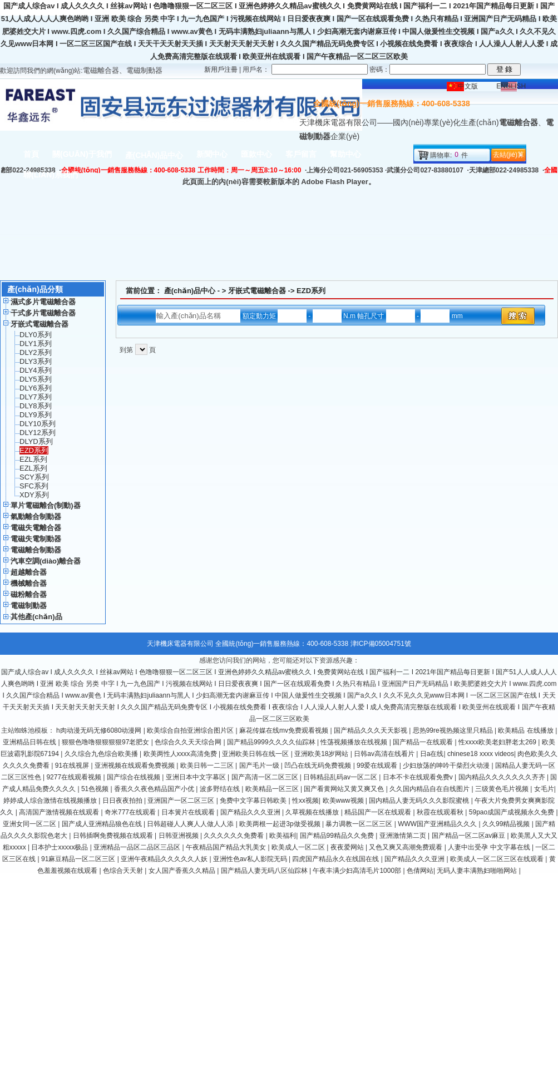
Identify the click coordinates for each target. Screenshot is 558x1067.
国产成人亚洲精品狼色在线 (103, 824)
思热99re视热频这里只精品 (454, 730)
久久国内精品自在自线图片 (430, 789)
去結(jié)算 (508, 155)
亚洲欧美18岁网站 (322, 754)
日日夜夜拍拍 (123, 800)
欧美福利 (282, 835)
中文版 (468, 86)
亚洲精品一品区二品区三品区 (137, 847)
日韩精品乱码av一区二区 (341, 777)
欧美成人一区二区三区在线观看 (497, 859)
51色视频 (96, 789)
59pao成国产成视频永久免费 (512, 812)
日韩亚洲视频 (179, 835)
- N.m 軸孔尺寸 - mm (370, 316)
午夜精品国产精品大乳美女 (227, 847)
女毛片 (544, 789)
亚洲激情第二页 (403, 835)
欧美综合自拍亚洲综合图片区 (191, 730)
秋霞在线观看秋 (441, 812)
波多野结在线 (220, 789)
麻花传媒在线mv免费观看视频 (284, 730)
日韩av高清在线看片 (385, 754)
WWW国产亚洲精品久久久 (438, 824)
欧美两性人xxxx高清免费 (181, 754)
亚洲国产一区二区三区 (181, 800)
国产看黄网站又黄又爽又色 (345, 789)
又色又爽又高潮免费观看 (406, 847)
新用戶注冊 (221, 69)
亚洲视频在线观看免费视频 (135, 765)
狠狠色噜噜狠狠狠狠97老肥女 (106, 742)
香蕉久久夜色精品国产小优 (155, 789)
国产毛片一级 (260, 765)
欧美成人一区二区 (299, 847)
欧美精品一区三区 (272, 789)
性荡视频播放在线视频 (354, 742)
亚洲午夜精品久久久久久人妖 (165, 859)
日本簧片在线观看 (188, 812)
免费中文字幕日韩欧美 (254, 800)
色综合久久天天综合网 (189, 742)
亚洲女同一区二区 (30, 824)
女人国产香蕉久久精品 (183, 871)
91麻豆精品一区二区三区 (79, 859)
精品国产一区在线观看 (378, 812)
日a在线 (432, 754)
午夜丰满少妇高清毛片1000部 (358, 871)
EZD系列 (311, 290)
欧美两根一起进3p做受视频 (280, 824)
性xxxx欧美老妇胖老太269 (498, 742)
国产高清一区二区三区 (265, 777)
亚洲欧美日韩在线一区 (256, 754)
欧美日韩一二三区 (207, 765)
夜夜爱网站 (348, 847)
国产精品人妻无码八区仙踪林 (265, 871)
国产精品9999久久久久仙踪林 (272, 742)
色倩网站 (420, 871)
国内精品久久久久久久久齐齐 (502, 777)
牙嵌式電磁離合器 (257, 290)
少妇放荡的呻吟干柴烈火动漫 (447, 765)
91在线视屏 (73, 765)
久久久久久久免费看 (234, 835)
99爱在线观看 (378, 765)
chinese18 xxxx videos (480, 754)
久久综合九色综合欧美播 (102, 754)
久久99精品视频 (507, 824)
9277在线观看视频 (74, 777)
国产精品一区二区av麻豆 (469, 835)
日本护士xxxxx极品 (60, 847)
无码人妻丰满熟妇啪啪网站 (478, 871)
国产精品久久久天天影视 (371, 730)
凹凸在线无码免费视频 (318, 765)
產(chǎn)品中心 (190, 290)
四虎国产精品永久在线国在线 (336, 859)
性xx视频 (305, 800)
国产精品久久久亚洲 (251, 812)
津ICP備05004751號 (380, 644)
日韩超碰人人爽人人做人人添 (191, 824)
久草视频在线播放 (312, 812)
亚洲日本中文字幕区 (197, 777)
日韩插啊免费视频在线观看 (114, 835)
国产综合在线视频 (134, 777)
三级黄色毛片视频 (502, 789)
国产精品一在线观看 (424, 742)
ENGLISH (511, 86)
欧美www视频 (344, 800)
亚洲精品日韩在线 (30, 742)
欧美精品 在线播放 (526, 730)
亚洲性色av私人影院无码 (251, 859)
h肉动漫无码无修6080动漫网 (100, 730)
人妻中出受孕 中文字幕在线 (490, 847)
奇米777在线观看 (131, 812)
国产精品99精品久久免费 (338, 835)
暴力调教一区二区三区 (359, 824)
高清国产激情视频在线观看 (60, 812)
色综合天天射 (124, 871)
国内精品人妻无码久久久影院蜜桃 (420, 800)
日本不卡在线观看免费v (419, 777)
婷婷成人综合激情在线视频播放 (50, 800)
